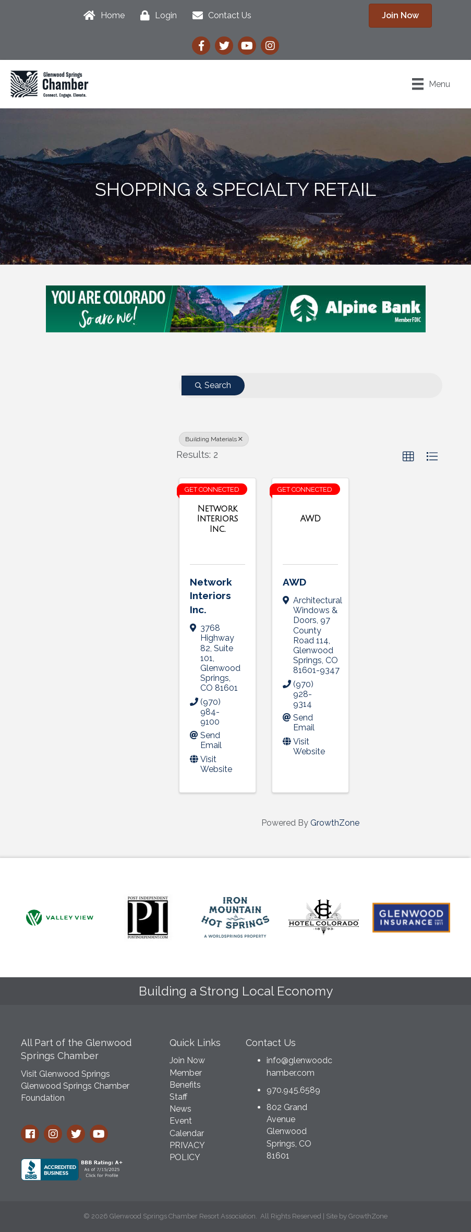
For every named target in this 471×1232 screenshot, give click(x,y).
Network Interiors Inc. (211, 595)
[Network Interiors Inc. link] (217, 519)
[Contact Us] (219, 15)
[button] (408, 456)
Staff (178, 1097)
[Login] (156, 15)
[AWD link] (310, 519)
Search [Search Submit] (213, 385)
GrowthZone (334, 823)
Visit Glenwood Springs (65, 1074)
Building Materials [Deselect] (214, 439)
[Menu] (431, 84)
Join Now (187, 1060)
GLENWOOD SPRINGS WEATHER (402, 1070)
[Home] (101, 15)
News (180, 1109)
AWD (294, 582)
